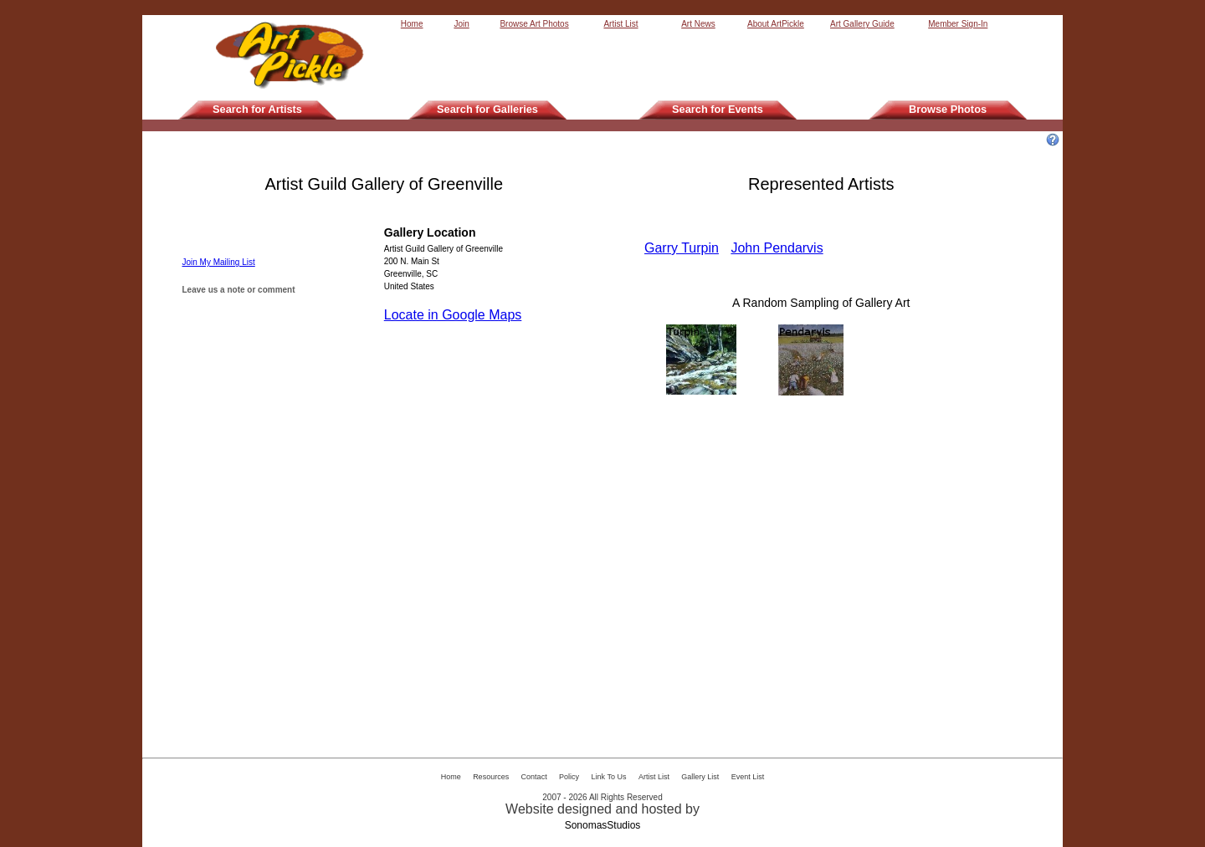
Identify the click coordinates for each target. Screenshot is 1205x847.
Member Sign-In (957, 23)
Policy (569, 777)
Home (412, 23)
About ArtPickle (775, 23)
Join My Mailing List (218, 262)
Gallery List (700, 777)
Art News (698, 23)
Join (461, 23)
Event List (748, 777)
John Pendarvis (777, 248)
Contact (534, 777)
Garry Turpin (681, 248)
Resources (491, 777)
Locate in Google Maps (453, 315)
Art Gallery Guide (862, 23)
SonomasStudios (603, 825)
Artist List (620, 23)
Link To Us (609, 777)
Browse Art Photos (534, 23)
